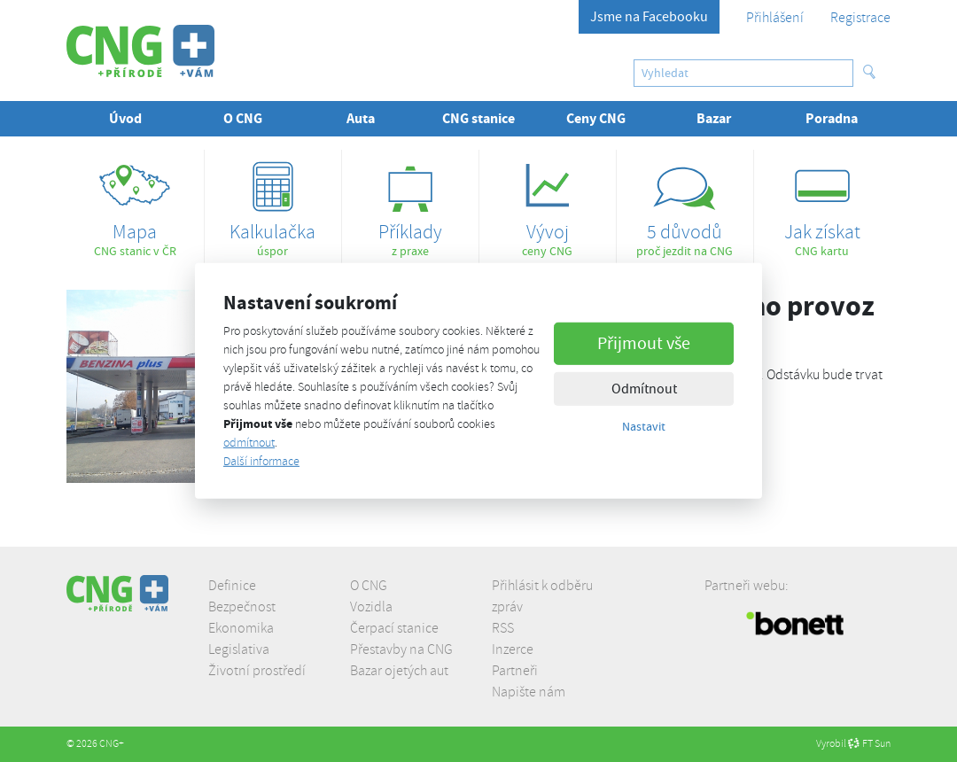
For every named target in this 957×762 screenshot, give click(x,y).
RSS (503, 628)
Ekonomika (241, 628)
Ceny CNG (596, 118)
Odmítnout (644, 388)
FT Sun (869, 743)
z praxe (410, 204)
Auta (360, 118)
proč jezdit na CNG (685, 204)
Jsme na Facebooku (649, 17)
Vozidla (371, 607)
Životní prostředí (257, 671)
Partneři (515, 671)
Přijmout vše (643, 342)
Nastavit (643, 425)
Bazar (713, 118)
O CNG (368, 586)
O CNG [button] (242, 118)
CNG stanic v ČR (135, 204)
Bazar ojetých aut (399, 671)
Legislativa (238, 649)
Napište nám (528, 692)
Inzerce (512, 649)
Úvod (125, 118)
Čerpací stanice (394, 628)
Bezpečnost (242, 607)
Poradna (831, 118)
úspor (273, 204)
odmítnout (249, 442)
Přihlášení (775, 18)
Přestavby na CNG (401, 649)
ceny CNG (547, 204)
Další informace (261, 461)
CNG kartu (822, 204)
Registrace (860, 18)
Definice (232, 586)
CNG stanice (478, 118)
